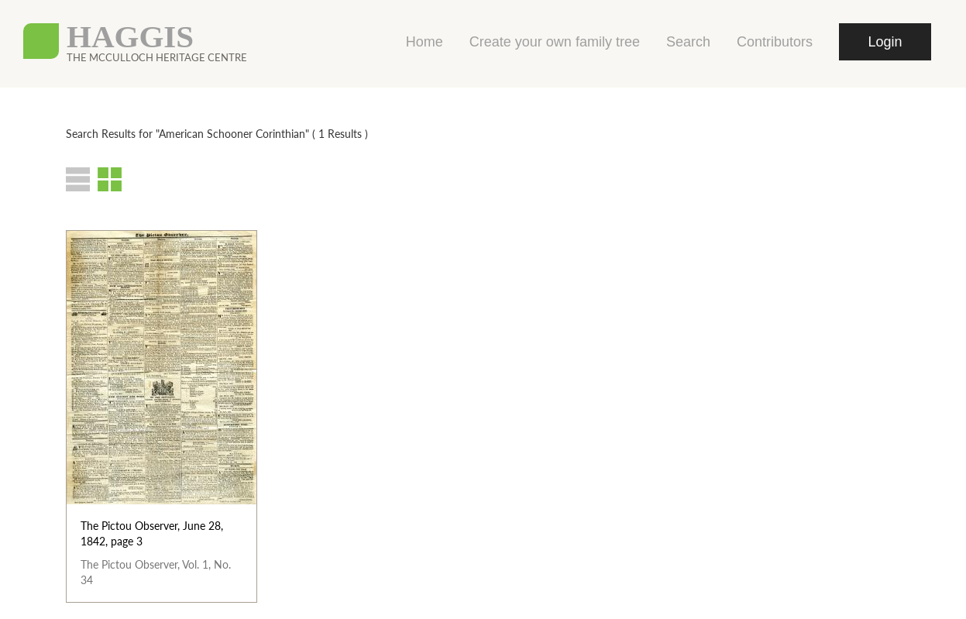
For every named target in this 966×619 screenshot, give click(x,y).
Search (688, 42)
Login (885, 42)
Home (424, 42)
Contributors (775, 42)
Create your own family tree (554, 42)
